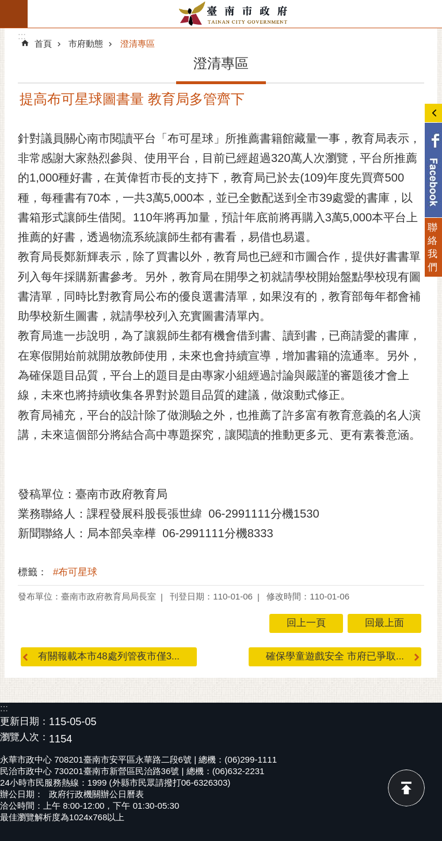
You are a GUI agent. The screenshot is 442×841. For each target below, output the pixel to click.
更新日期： (24, 721)
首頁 (43, 43)
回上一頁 (306, 622)
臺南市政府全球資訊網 (235, 14)
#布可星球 (75, 572)
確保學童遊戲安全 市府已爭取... (335, 656)
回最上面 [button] (384, 622)
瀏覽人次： (24, 737)
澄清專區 (137, 43)
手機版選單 (14, 14)
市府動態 (85, 43)
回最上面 (406, 788)
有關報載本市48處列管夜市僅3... (109, 656)
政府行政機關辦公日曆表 (96, 794)
